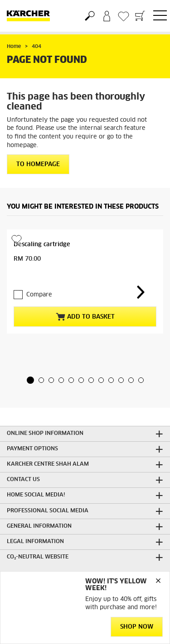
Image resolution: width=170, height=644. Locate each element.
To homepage (38, 164)
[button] (30, 380)
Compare (39, 295)
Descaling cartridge (42, 245)
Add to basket (85, 317)
